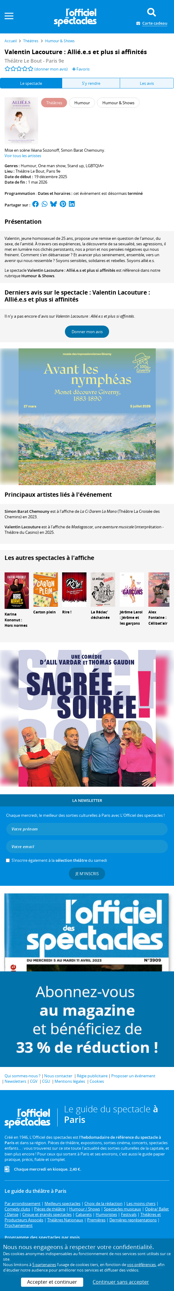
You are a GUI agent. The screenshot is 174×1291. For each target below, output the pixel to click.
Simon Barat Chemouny (27, 511)
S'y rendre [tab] (91, 83)
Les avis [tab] (147, 83)
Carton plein (44, 612)
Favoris (81, 69)
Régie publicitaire (92, 1076)
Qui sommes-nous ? (23, 1076)
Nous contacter (58, 1076)
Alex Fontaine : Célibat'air (157, 617)
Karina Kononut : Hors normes (16, 620)
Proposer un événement (133, 1076)
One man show (52, 165)
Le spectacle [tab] (31, 83)
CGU (46, 1081)
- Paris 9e (34, 60)
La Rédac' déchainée (100, 614)
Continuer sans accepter (121, 1282)
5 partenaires (44, 1264)
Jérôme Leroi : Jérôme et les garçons (131, 617)
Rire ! (66, 612)
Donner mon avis (87, 331)
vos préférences (141, 1264)
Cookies (97, 1081)
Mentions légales (70, 1081)
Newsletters (15, 1081)
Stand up (75, 165)
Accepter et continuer (52, 1282)
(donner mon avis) (51, 69)
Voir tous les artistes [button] (23, 155)
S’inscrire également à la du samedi (59, 860)
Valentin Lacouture (23, 527)
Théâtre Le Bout (30, 171)
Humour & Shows (37, 275)
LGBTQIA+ (95, 165)
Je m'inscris (87, 873)
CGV (33, 1081)
